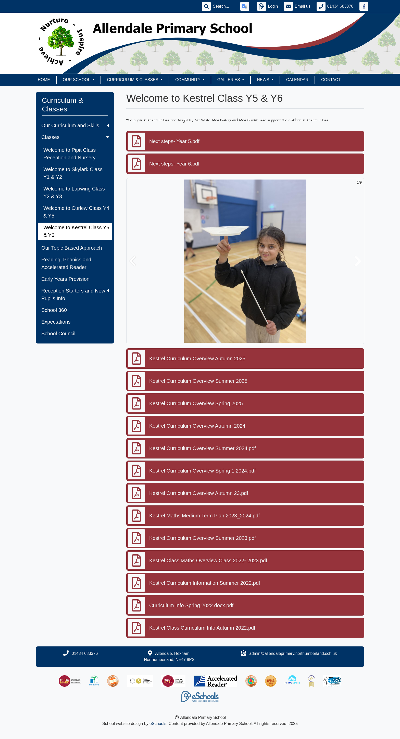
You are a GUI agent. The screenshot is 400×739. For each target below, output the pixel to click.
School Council (58, 333)
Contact (331, 80)
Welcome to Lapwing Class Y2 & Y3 (74, 192)
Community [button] (188, 80)
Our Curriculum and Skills (75, 125)
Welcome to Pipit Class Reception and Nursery (69, 153)
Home (44, 80)
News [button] (263, 80)
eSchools (157, 723)
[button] (132, 261)
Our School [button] (77, 80)
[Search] (223, 6)
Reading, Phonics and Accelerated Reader (66, 263)
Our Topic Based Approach (71, 248)
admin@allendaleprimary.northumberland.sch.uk (293, 653)
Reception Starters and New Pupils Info (75, 294)
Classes (75, 137)
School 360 (54, 310)
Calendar (297, 80)
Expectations (56, 322)
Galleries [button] (229, 80)
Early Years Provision (65, 279)
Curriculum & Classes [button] (133, 80)
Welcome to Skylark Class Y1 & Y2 (73, 173)
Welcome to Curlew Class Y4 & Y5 (76, 212)
